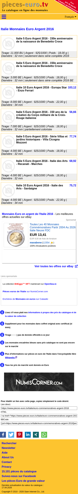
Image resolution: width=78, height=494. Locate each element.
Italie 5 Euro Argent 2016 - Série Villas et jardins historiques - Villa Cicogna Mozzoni (42, 139)
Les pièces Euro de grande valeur (23, 480)
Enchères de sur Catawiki (25, 299)
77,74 (72, 136)
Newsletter (8, 448)
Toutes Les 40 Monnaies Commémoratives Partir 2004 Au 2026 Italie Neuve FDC (53, 227)
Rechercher (9, 443)
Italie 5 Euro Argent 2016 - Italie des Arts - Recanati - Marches (42, 162)
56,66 (72, 112)
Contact (7, 462)
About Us (8, 457)
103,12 (72, 87)
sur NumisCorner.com (25, 291)
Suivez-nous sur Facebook (19, 476)
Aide (5, 452)
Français (70, 16)
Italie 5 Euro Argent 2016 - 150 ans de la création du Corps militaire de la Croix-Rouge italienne (41, 115)
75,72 (72, 185)
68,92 (72, 161)
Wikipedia (11, 357)
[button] (3, 435)
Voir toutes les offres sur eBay (53, 266)
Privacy (6, 466)
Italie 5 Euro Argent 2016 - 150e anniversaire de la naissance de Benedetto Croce (44, 40)
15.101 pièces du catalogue (19, 471)
